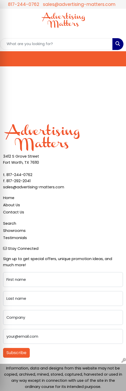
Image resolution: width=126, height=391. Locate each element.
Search (9, 223)
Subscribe (16, 353)
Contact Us (13, 212)
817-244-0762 (23, 4)
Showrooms (14, 230)
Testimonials (15, 237)
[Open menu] (116, 59)
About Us (11, 205)
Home (8, 197)
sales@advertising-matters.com (79, 4)
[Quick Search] (56, 44)
